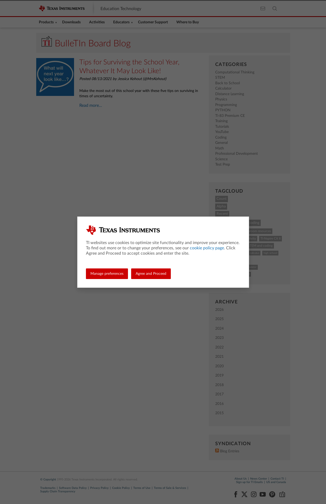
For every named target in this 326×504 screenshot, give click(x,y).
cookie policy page (207, 248)
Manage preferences (106, 274)
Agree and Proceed (151, 274)
